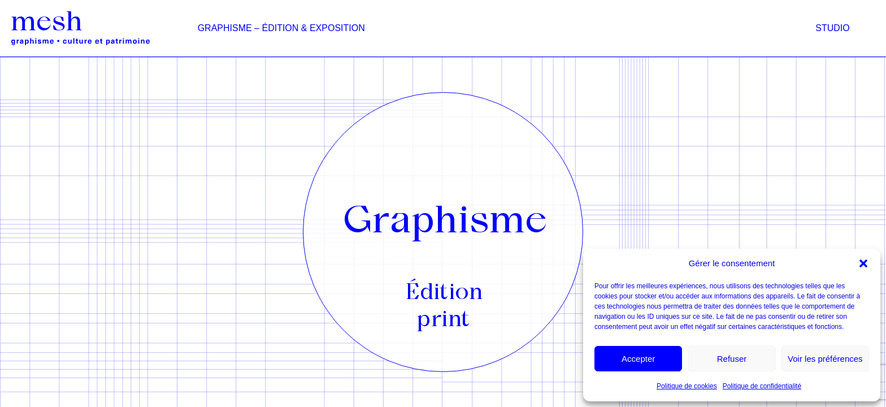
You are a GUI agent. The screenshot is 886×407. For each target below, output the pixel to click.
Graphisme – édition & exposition (281, 28)
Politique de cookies (687, 386)
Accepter (638, 358)
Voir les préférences (825, 358)
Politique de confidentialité (762, 386)
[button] (863, 263)
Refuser (732, 358)
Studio (832, 28)
